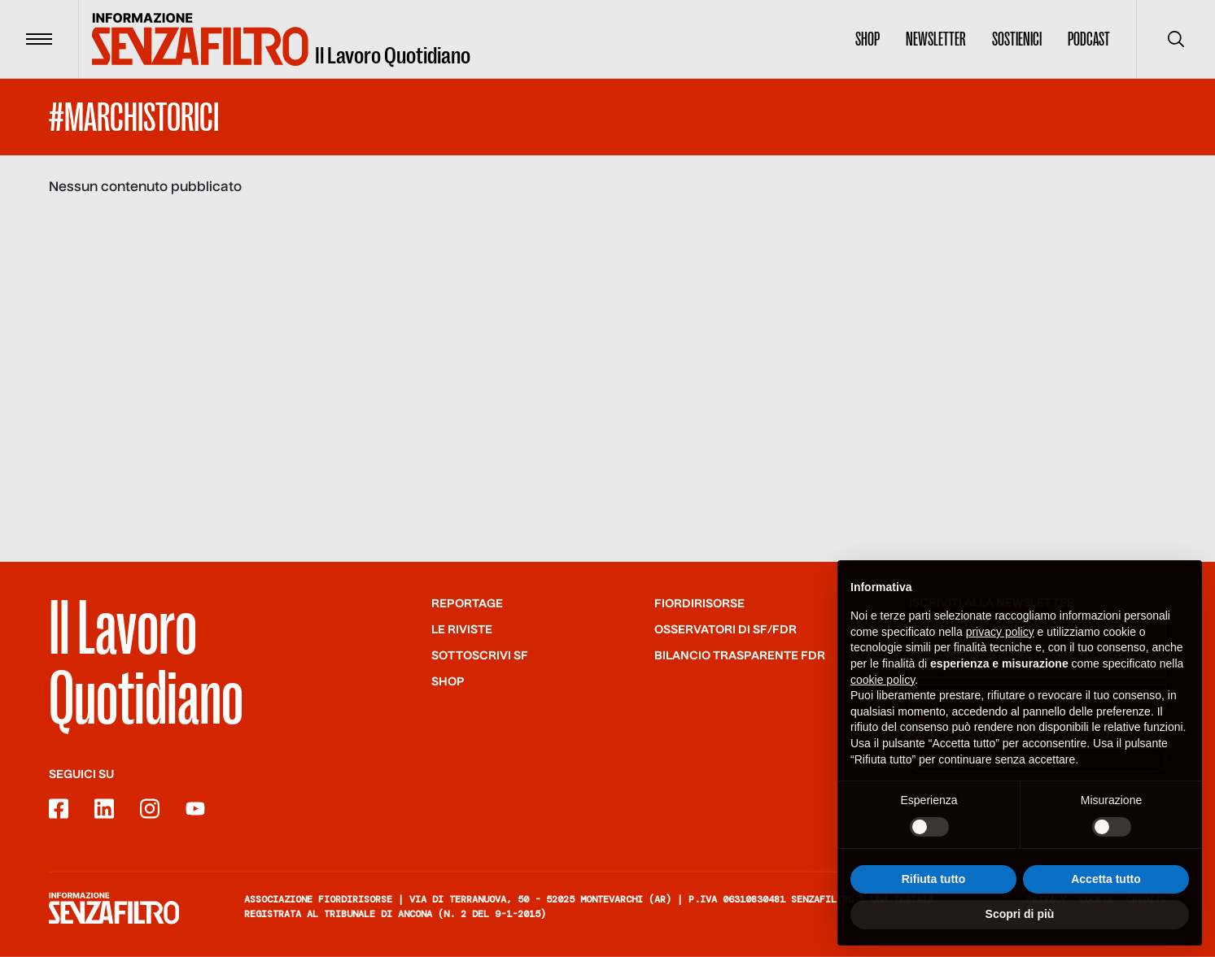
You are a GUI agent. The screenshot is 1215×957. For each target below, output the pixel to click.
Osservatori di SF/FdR (725, 630)
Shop (867, 39)
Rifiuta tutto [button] (934, 886)
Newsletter (936, 39)
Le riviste (461, 630)
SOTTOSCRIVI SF (479, 656)
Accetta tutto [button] (1106, 886)
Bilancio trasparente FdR (739, 656)
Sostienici (1017, 39)
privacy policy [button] (1000, 639)
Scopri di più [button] (1020, 922)
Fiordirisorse (699, 604)
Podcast (1089, 39)
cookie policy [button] (882, 687)
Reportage (467, 604)
